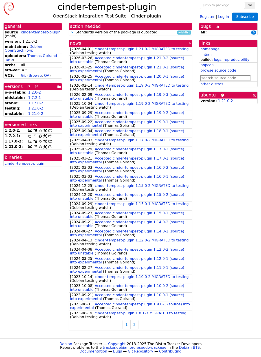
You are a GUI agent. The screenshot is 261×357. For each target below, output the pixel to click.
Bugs (117, 351)
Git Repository (140, 351)
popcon (207, 65)
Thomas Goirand (42, 56)
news (75, 43)
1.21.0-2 (35, 108)
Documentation (93, 351)
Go (250, 5)
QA (46, 75)
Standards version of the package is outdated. (130, 32)
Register (207, 16)
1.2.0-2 (34, 92)
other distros (211, 84)
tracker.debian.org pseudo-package (134, 347)
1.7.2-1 (34, 98)
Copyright (117, 344)
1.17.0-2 (35, 103)
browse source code (218, 70)
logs (217, 59)
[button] (72, 32)
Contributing (170, 351)
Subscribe (245, 17)
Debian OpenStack (23, 48)
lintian (206, 54)
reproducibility (236, 59)
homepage (209, 49)
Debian (65, 344)
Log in (223, 16)
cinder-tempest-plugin (40, 32)
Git (23, 75)
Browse (35, 75)
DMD (29, 50)
